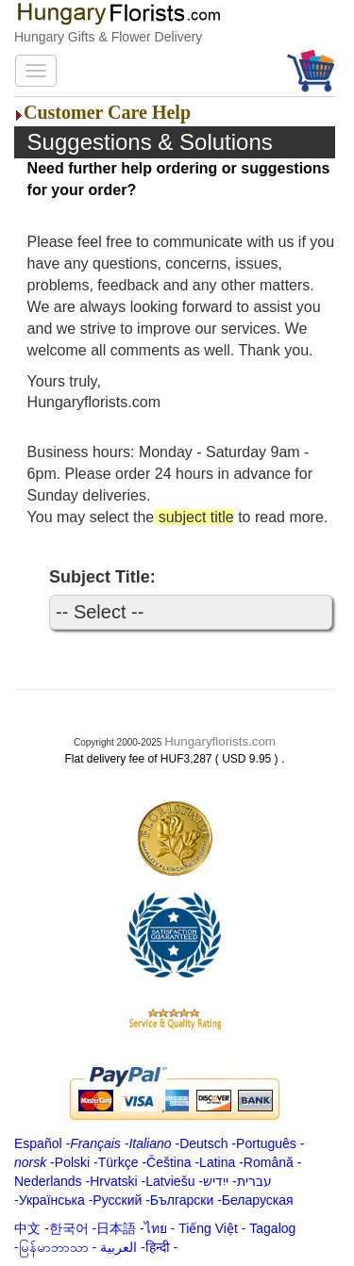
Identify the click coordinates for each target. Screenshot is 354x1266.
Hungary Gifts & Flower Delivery (108, 36)
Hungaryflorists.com (220, 741)
